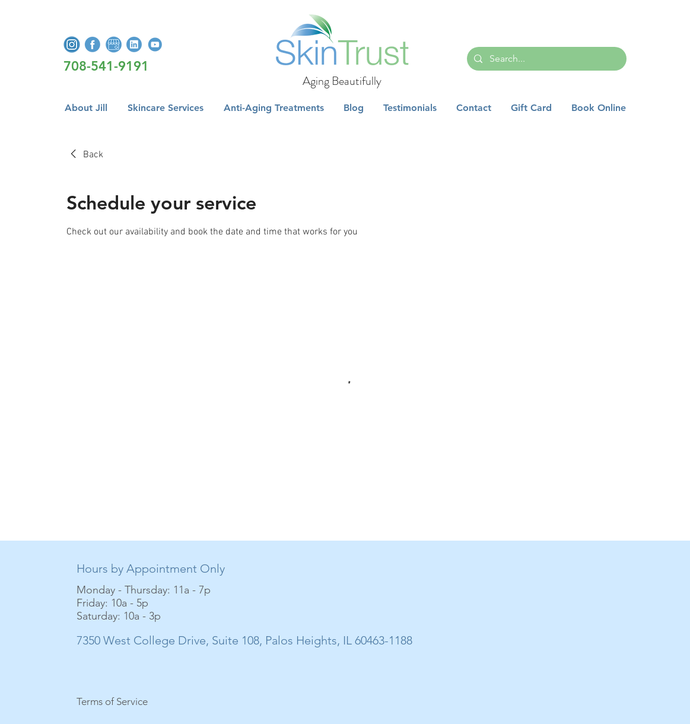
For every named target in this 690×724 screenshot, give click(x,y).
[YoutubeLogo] (155, 44)
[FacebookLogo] (92, 44)
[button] (165, 108)
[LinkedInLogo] (134, 44)
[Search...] (545, 59)
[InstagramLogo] (71, 44)
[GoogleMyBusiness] (113, 44)
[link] (84, 154)
